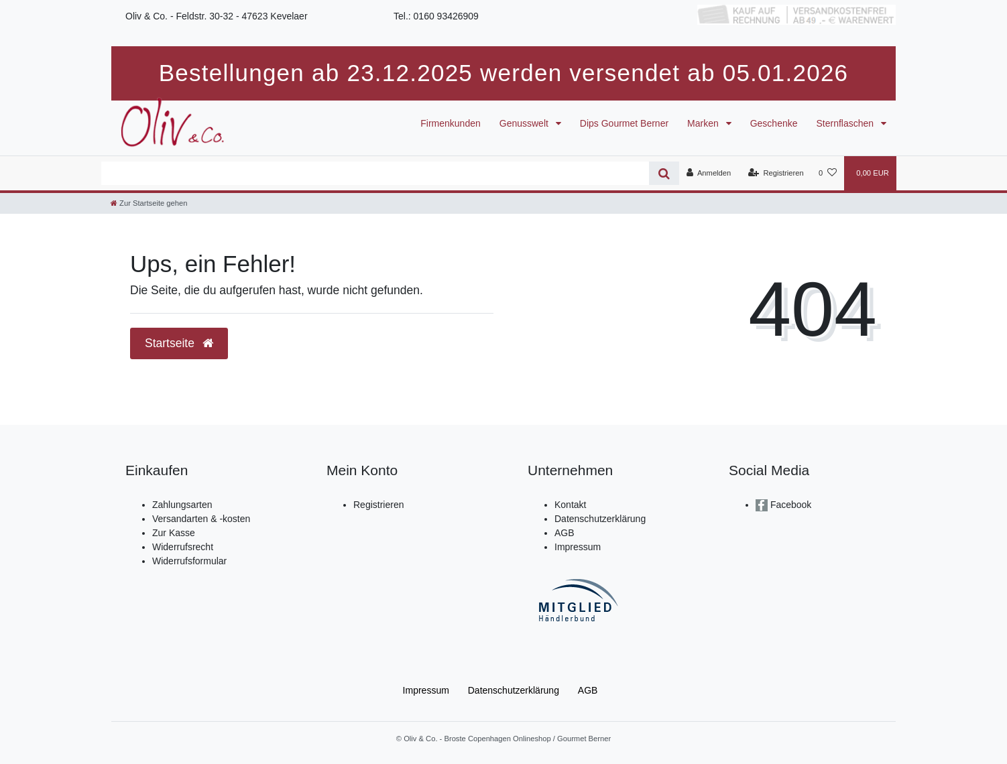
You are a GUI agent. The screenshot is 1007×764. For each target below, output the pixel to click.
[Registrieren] (776, 173)
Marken (704, 123)
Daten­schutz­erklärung (513, 690)
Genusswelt (525, 123)
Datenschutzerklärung (600, 518)
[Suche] (664, 173)
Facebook (789, 504)
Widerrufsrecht (182, 547)
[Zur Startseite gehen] (149, 203)
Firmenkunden (450, 123)
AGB (564, 532)
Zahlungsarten (182, 504)
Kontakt (570, 504)
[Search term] (375, 173)
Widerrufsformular (189, 561)
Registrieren (378, 504)
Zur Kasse (173, 532)
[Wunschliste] (827, 173)
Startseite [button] (179, 343)
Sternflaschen (847, 123)
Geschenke (774, 123)
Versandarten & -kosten (201, 518)
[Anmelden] (709, 173)
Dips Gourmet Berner (624, 123)
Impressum (577, 547)
